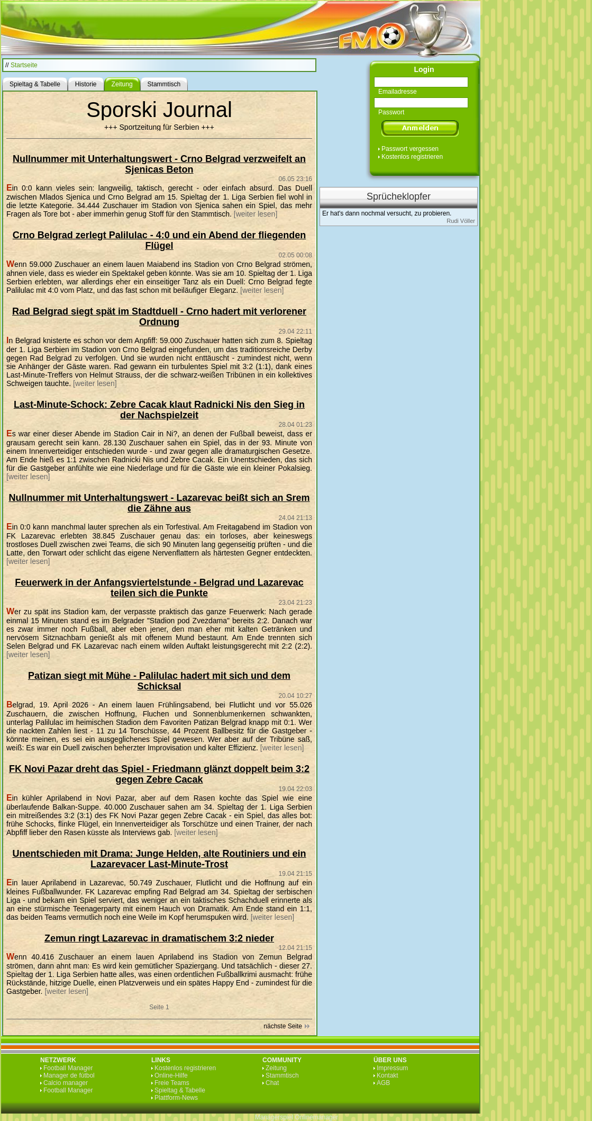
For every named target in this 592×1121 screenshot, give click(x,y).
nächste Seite (282, 1026)
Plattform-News (176, 1097)
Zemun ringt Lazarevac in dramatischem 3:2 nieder (159, 938)
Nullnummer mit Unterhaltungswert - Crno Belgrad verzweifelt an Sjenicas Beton (159, 164)
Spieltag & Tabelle (179, 1090)
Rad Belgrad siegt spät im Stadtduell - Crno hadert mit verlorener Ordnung (159, 316)
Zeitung (276, 1068)
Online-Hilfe (171, 1075)
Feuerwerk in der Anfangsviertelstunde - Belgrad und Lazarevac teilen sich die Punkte (159, 587)
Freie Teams (171, 1083)
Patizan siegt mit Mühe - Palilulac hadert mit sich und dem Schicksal (159, 681)
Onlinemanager (316, 1117)
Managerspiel (274, 1117)
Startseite (24, 65)
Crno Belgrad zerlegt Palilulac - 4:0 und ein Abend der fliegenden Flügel (159, 240)
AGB (383, 1083)
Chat (272, 1083)
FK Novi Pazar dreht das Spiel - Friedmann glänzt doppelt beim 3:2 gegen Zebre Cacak (159, 774)
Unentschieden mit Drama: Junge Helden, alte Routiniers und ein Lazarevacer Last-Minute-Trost (159, 858)
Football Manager (68, 1068)
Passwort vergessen (410, 149)
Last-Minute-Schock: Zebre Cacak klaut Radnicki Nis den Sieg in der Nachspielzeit (159, 409)
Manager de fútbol (69, 1075)
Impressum (392, 1068)
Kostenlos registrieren (412, 156)
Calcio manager (65, 1083)
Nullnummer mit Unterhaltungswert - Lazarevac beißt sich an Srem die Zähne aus (158, 503)
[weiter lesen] (255, 214)
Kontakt (387, 1075)
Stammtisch (282, 1075)
